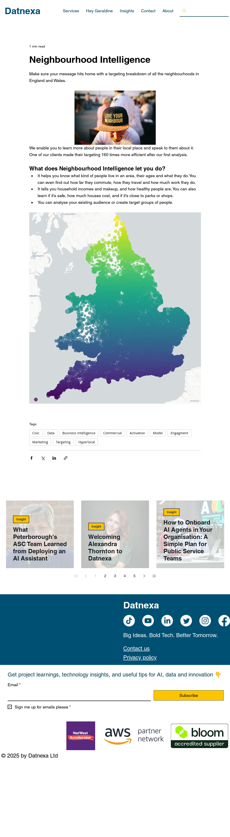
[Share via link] (65, 458)
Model (158, 433)
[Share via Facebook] (31, 458)
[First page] (76, 576)
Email (14, 685)
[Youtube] (148, 620)
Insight (21, 519)
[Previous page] (86, 576)
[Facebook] (224, 620)
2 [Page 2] (105, 576)
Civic (35, 433)
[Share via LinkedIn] (54, 458)
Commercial (112, 433)
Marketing (40, 442)
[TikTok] (129, 620)
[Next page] (144, 576)
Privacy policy (140, 657)
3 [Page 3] (115, 576)
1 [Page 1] (95, 576)
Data (51, 433)
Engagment (179, 433)
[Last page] (154, 576)
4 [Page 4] (125, 576)
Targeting (63, 442)
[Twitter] (186, 620)
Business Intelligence (78, 433)
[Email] (78, 695)
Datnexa (22, 10)
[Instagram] (205, 620)
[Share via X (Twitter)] (43, 458)
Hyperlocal (86, 442)
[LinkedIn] (167, 620)
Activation (137, 433)
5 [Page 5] (134, 576)
